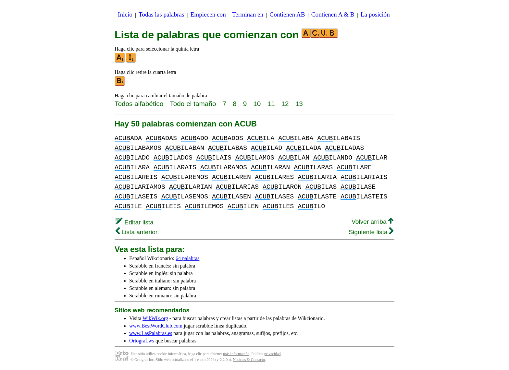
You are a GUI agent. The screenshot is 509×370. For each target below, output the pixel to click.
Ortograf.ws (141, 340)
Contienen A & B (332, 14)
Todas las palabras (161, 14)
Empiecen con (208, 14)
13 (299, 103)
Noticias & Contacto (249, 359)
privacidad (272, 354)
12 (285, 103)
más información (236, 354)
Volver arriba (372, 221)
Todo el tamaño (193, 103)
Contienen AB (287, 14)
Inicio (125, 14)
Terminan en (247, 14)
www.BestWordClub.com (155, 325)
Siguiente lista (371, 232)
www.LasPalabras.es (150, 333)
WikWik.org (155, 318)
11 (271, 103)
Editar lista (135, 222)
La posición (375, 14)
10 (257, 103)
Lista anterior (136, 232)
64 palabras (187, 258)
